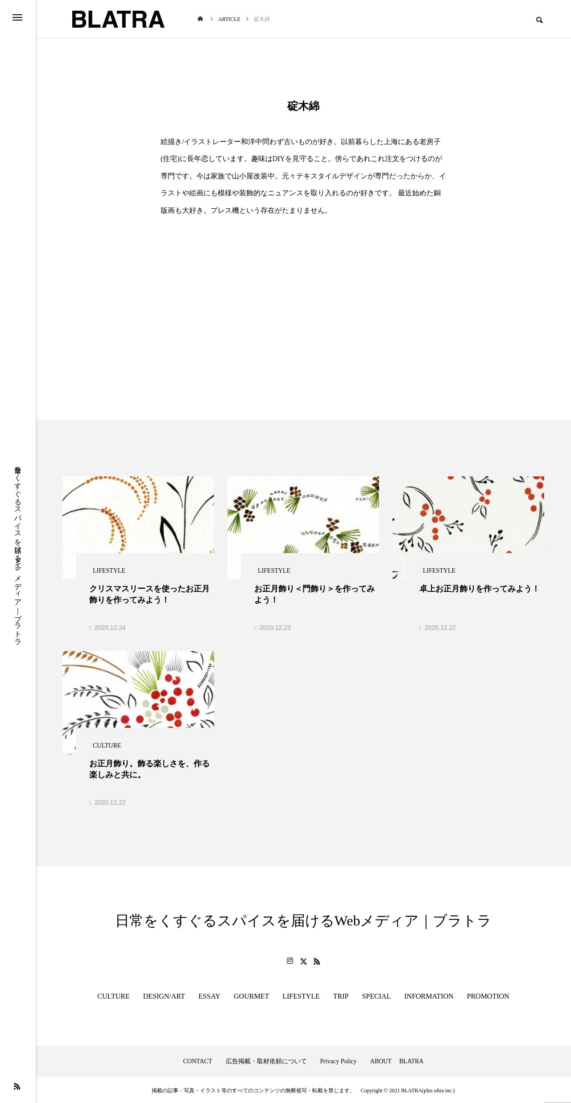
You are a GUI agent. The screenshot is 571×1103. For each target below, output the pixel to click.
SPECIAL (376, 995)
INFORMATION (428, 995)
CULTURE (113, 995)
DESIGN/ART (164, 995)
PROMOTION (488, 995)
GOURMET (251, 995)
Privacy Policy (338, 1060)
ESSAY (209, 995)
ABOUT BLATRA (397, 1060)
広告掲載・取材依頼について (266, 1060)
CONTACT (197, 1060)
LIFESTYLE (301, 995)
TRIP (341, 995)
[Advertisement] (303, 285)
